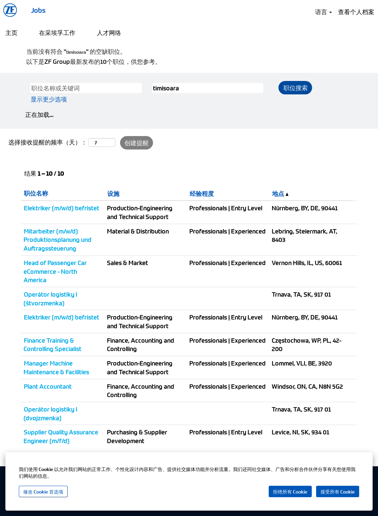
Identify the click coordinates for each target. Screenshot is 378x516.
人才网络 (109, 32)
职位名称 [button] (36, 193)
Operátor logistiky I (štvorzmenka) (50, 298)
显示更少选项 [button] (49, 99)
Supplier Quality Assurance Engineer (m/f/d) (61, 436)
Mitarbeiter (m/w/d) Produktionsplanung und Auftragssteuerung (57, 239)
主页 (11, 32)
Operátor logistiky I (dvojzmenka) (50, 413)
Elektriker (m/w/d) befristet (61, 208)
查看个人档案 (356, 11)
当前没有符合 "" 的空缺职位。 (76, 51)
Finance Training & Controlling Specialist (52, 344)
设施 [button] (113, 193)
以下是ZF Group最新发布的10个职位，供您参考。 (93, 61)
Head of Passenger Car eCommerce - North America (55, 271)
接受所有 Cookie (337, 491)
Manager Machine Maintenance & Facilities (56, 367)
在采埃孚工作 (57, 32)
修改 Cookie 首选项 (43, 491)
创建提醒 (136, 142)
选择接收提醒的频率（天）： (47, 142)
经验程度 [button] (202, 193)
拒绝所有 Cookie (290, 491)
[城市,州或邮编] (208, 88)
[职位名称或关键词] (86, 88)
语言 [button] (323, 11)
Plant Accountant (48, 386)
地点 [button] (280, 193)
